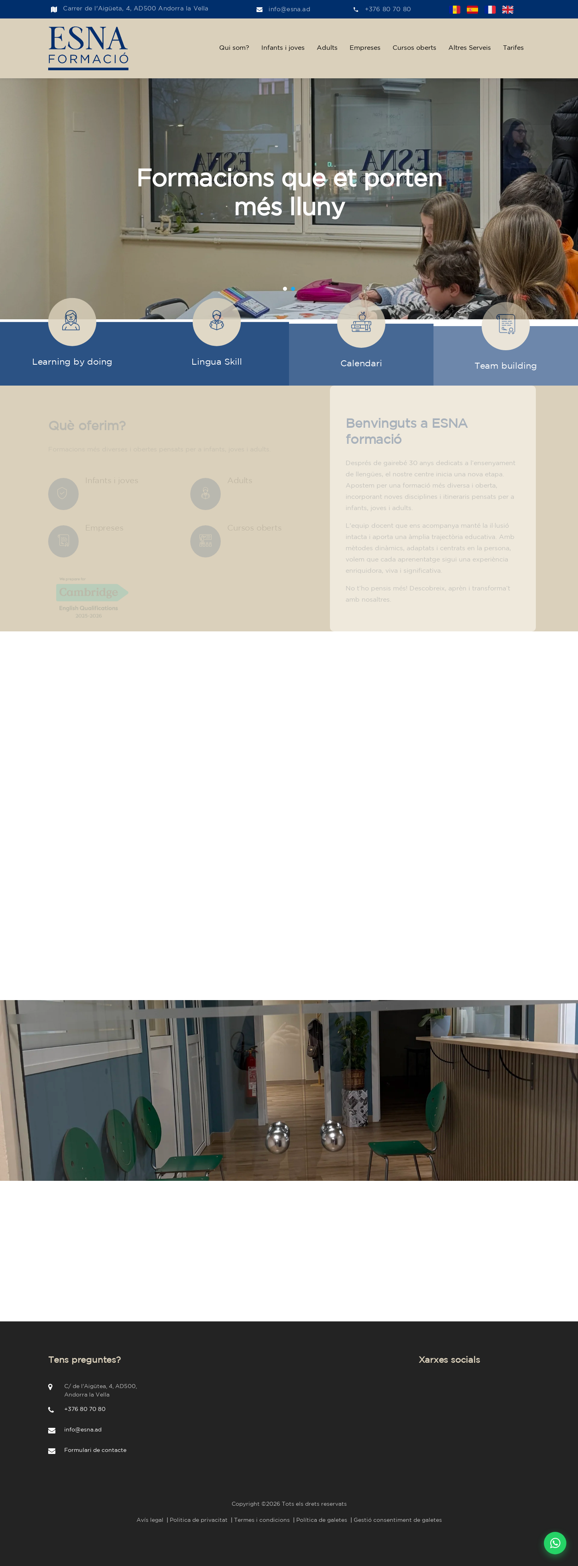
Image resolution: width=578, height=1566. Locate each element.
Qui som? (234, 48)
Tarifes (513, 48)
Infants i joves (283, 48)
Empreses (365, 48)
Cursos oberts (414, 48)
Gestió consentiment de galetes (398, 1520)
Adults (327, 48)
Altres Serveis (469, 48)
